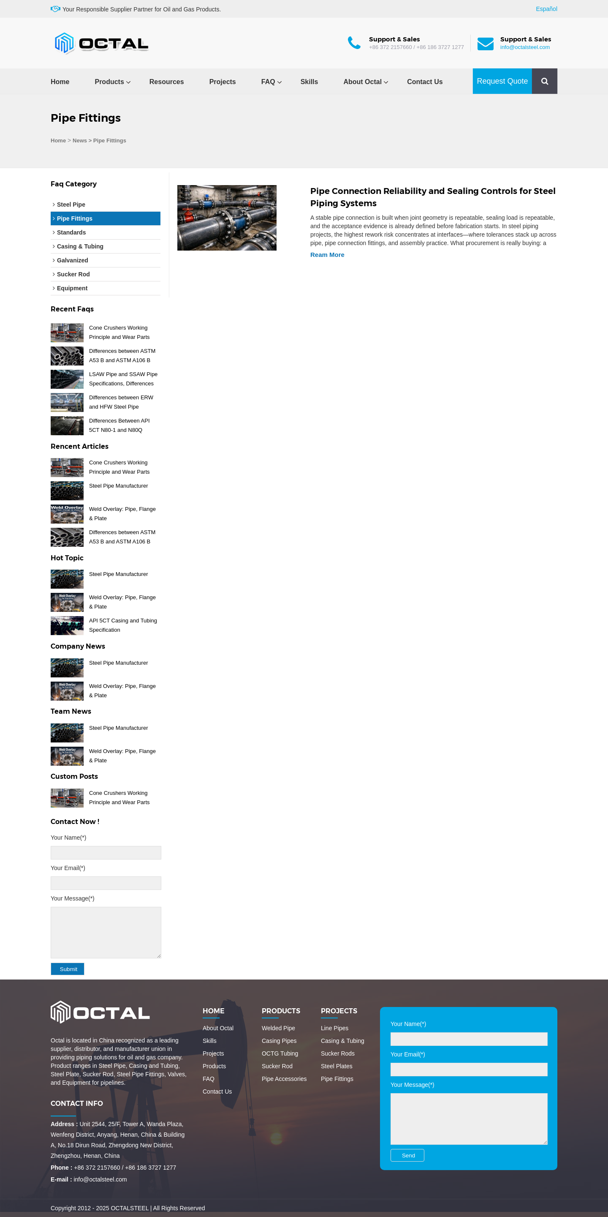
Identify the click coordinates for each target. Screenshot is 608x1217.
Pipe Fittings (74, 218)
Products (109, 81)
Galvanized (72, 260)
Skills (309, 81)
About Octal (362, 81)
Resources (166, 81)
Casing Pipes (279, 1040)
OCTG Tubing (280, 1053)
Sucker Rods (338, 1053)
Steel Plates (337, 1066)
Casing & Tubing (80, 246)
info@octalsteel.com (525, 47)
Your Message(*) (73, 898)
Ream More (327, 254)
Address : (64, 1124)
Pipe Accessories (284, 1078)
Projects (222, 81)
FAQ (268, 81)
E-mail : (61, 1179)
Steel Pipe (71, 204)
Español (546, 8)
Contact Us (424, 81)
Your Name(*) (68, 837)
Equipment (72, 288)
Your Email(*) (68, 868)
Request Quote (502, 81)
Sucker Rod (73, 274)
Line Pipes (334, 1028)
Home (60, 81)
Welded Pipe (278, 1028)
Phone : (61, 1167)
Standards (71, 232)
